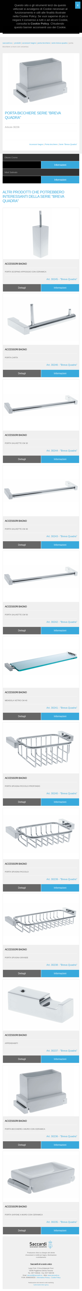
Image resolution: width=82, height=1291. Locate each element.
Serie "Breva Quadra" (68, 144)
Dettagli (22, 287)
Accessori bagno (36, 144)
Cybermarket (37, 1285)
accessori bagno (29, 43)
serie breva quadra (59, 43)
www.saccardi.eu (53, 1275)
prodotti (17, 43)
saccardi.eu (7, 43)
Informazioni (60, 164)
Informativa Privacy (43, 1277)
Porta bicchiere (51, 144)
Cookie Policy (56, 1277)
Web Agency (45, 1285)
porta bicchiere (44, 43)
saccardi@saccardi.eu (34, 1275)
